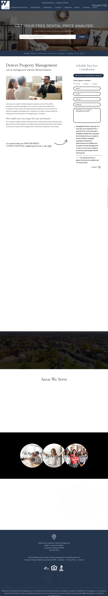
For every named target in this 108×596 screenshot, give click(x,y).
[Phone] (87, 99)
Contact (86, 7)
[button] (105, 188)
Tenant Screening (42, 53)
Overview (26, 53)
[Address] (87, 104)
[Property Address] (47, 37)
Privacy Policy (71, 560)
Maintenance (61, 53)
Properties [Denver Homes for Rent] (35, 7)
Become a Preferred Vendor (88, 76)
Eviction (76, 53)
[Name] (87, 88)
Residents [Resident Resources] (48, 7)
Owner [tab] (78, 84)
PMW (54, 560)
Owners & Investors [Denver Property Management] (19, 7)
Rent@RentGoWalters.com (89, 593)
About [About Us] (77, 7)
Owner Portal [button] (48, 3)
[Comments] (87, 115)
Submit (82, 37)
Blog (95, 7)
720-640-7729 (99, 5)
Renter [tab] (86, 84)
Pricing (82, 53)
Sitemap (61, 560)
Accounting (70, 53)
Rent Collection (52, 53)
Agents (58, 7)
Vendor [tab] (94, 84)
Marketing (33, 53)
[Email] (87, 94)
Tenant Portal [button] (62, 3)
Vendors (68, 7)
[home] (5, 5)
